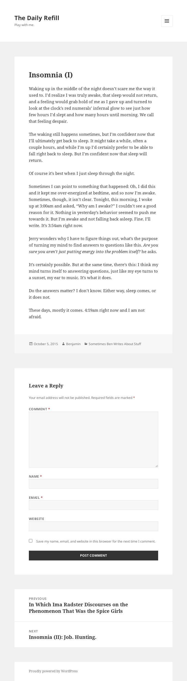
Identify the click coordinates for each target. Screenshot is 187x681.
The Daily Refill (36, 18)
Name (35, 476)
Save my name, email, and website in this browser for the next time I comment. (95, 541)
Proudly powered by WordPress (53, 671)
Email (36, 497)
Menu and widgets (167, 26)
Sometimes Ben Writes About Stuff (115, 344)
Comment (39, 409)
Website (36, 518)
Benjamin (73, 344)
